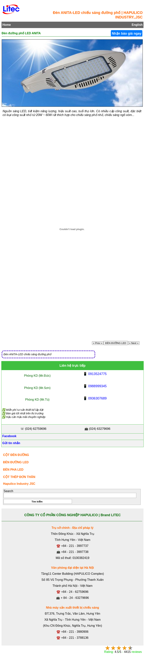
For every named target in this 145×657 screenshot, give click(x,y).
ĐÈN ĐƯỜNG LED (116, 343)
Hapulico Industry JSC (19, 483)
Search (8, 491)
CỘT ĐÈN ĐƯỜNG (16, 455)
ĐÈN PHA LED (13, 469)
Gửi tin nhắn (11, 443)
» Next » (133, 343)
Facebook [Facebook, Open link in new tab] (9, 436)
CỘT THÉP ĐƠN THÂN (19, 477)
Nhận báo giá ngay (126, 33)
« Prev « (97, 343)
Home (6, 24)
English (137, 24)
